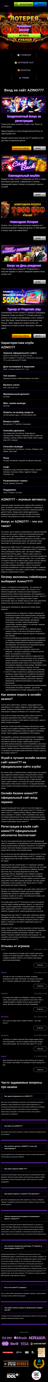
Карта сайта (24, 1332)
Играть (24, 35)
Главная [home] (24, 55)
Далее (38, 148)
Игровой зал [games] (24, 62)
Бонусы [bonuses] (24, 70)
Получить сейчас (21, 148)
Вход (40, 4)
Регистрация (26, 4)
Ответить (40, 965)
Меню (6, 6)
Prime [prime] (24, 77)
